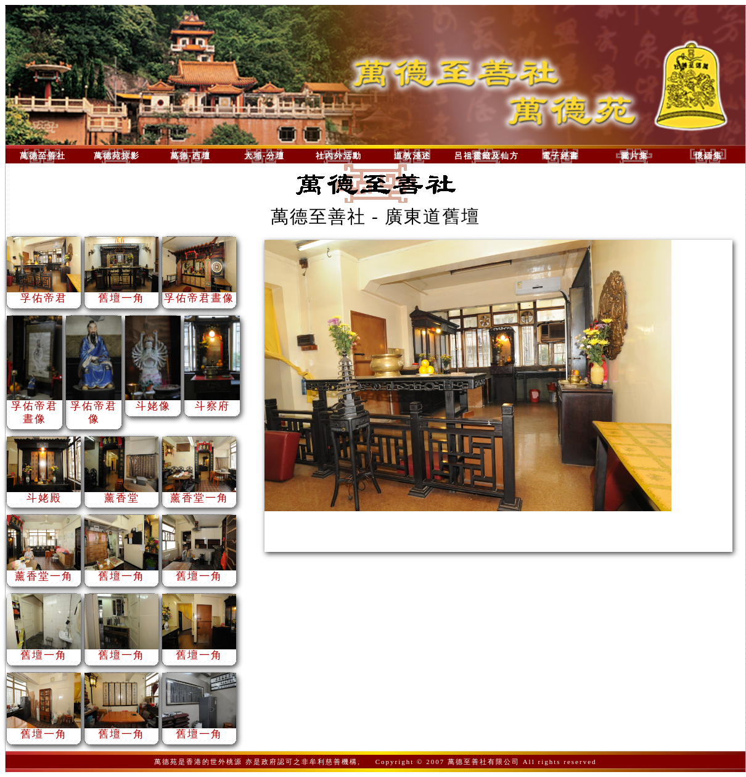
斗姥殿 (44, 493)
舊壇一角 (121, 293)
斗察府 (212, 401)
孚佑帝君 (44, 293)
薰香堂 (121, 493)
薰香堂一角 (199, 493)
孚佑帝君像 (93, 408)
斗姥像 (153, 401)
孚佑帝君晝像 (199, 293)
